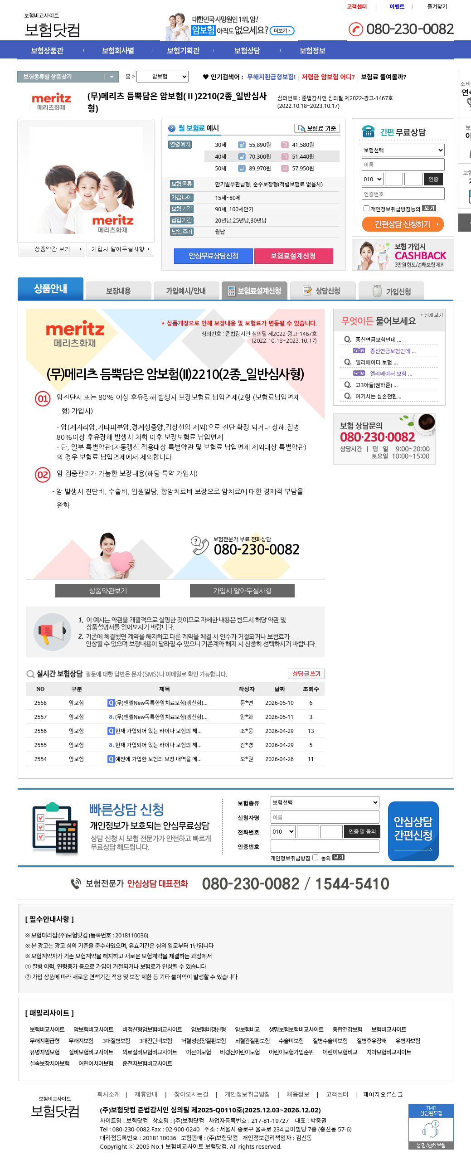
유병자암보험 (45, 1052)
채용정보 (297, 1094)
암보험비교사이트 (93, 1029)
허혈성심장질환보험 (203, 1041)
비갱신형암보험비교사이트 (152, 1029)
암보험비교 (247, 1029)
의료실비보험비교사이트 (149, 1052)
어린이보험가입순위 (291, 1052)
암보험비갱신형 (208, 1029)
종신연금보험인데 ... (379, 340)
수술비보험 (291, 1041)
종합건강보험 (348, 1029)
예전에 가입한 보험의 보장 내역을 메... (158, 759)
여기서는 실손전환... (379, 396)
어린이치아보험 (95, 1063)
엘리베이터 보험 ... (377, 362)
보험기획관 (183, 51)
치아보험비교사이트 (388, 1052)
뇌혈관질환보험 (252, 1041)
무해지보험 (80, 1041)
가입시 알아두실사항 (242, 590)
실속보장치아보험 (50, 1063)
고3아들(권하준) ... (377, 385)
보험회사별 (118, 51)
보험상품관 (47, 51)
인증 (433, 179)
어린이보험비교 (340, 1052)
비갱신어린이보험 (240, 1052)
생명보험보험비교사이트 (296, 1029)
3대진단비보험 (155, 1041)
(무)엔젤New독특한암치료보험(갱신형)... (161, 703)
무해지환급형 (45, 1041)
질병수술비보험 (330, 1041)
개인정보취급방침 (247, 1094)
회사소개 (106, 1094)
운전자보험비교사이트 (147, 1063)
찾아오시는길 (191, 1094)
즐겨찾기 (437, 6)
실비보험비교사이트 (90, 1052)
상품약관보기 (108, 590)
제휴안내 (146, 1094)
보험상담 (247, 51)
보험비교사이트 (47, 1029)
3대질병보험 (116, 1041)
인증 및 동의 (362, 831)
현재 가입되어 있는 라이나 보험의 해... (158, 731)
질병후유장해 (371, 1041)
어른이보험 (198, 1052)
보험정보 (312, 51)
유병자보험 (407, 1041)
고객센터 (337, 1094)
